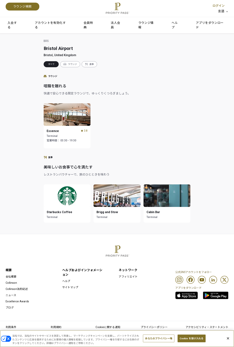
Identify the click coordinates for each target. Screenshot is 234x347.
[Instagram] (179, 280)
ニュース (11, 295)
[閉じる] (228, 338)
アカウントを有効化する (50, 25)
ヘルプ (175, 25)
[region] (117, 338)
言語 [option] (221, 11)
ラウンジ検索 (22, 6)
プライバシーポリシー (154, 327)
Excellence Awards (17, 301)
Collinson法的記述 (17, 288)
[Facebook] (190, 280)
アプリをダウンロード (210, 25)
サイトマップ (70, 287)
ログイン (219, 6)
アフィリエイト (128, 276)
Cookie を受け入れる (192, 338)
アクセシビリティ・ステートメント (207, 327)
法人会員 (115, 25)
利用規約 (56, 327)
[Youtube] (202, 280)
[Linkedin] (213, 280)
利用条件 (11, 327)
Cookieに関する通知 (108, 327)
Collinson (11, 282)
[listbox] (223, 11)
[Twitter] (224, 280)
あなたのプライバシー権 (158, 338)
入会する (12, 25)
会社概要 (11, 276)
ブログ (10, 307)
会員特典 (88, 25)
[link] (186, 295)
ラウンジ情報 (146, 25)
